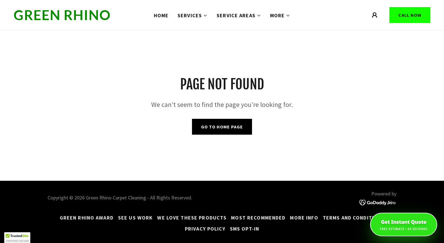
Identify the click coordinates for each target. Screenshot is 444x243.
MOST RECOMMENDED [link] (258, 217)
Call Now (409, 15)
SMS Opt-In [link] (244, 228)
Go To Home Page (222, 127)
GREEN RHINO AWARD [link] (87, 217)
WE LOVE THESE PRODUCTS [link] (192, 217)
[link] (69, 18)
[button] (193, 15)
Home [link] (161, 15)
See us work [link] (135, 217)
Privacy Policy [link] (205, 228)
